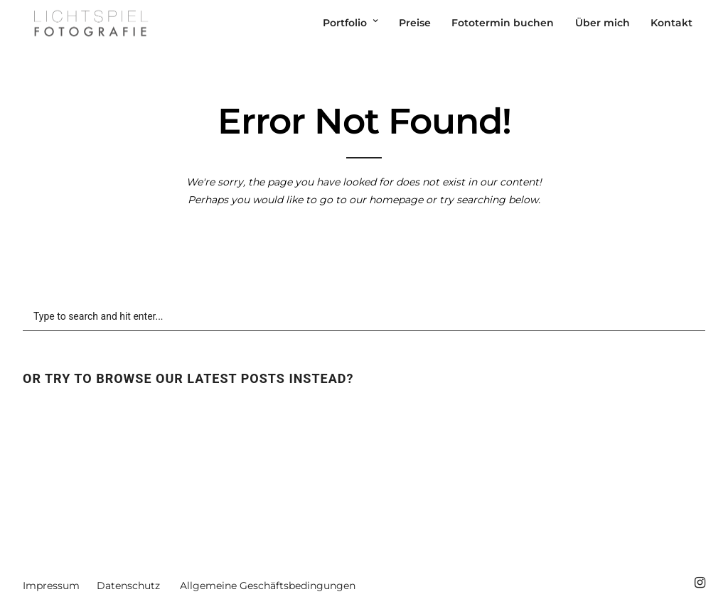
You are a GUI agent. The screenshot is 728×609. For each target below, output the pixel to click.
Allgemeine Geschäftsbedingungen (267, 585)
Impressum (51, 585)
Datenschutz (128, 585)
